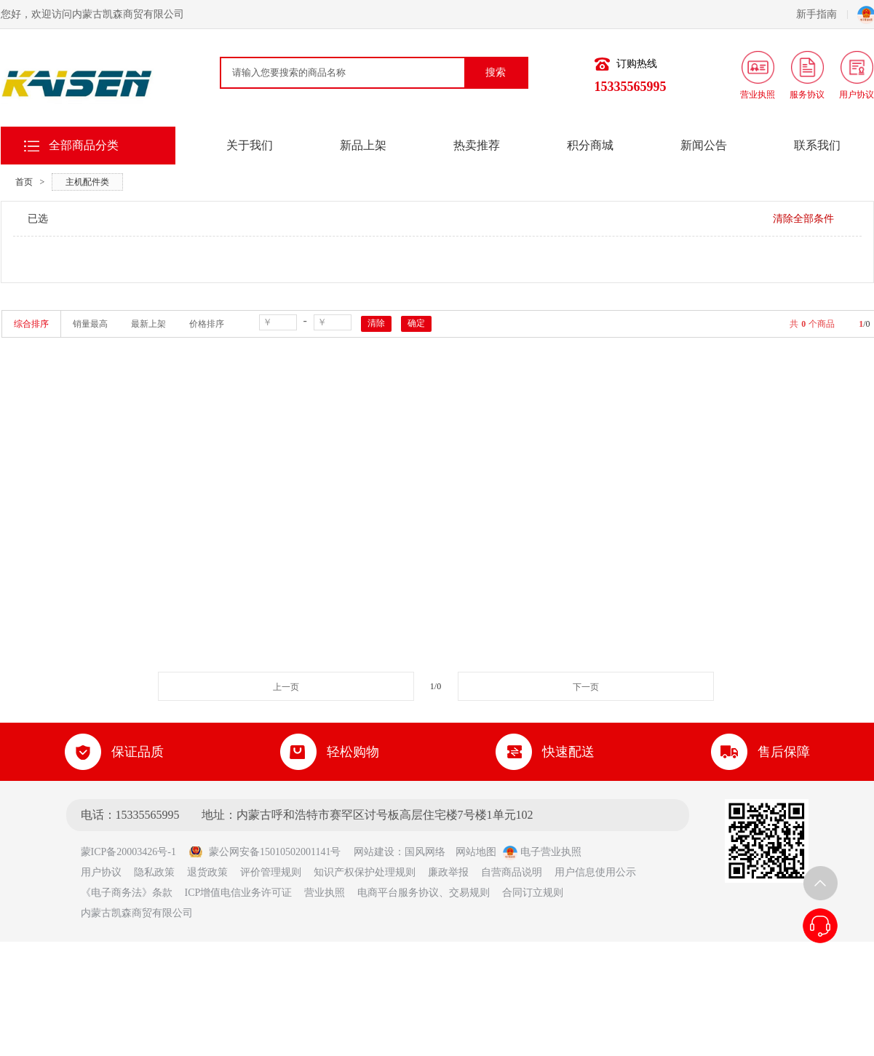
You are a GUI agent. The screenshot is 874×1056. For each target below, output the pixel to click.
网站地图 (476, 851)
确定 (416, 323)
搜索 (495, 72)
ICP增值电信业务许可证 (239, 892)
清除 (376, 323)
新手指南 (822, 14)
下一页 (586, 687)
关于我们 (249, 145)
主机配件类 (87, 182)
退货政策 (207, 872)
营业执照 (324, 892)
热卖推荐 (476, 145)
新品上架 (363, 145)
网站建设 (374, 851)
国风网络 (425, 851)
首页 (24, 182)
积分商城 (590, 145)
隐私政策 (154, 872)
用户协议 (101, 872)
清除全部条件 (803, 218)
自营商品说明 (511, 872)
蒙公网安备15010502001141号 (264, 851)
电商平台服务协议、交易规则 (423, 892)
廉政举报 (448, 872)
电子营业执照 (542, 851)
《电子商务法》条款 (126, 892)
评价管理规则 (270, 872)
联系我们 (817, 145)
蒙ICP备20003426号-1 (133, 851)
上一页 (286, 687)
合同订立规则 (532, 892)
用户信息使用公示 (595, 872)
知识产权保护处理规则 (365, 872)
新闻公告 (703, 145)
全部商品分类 (84, 145)
